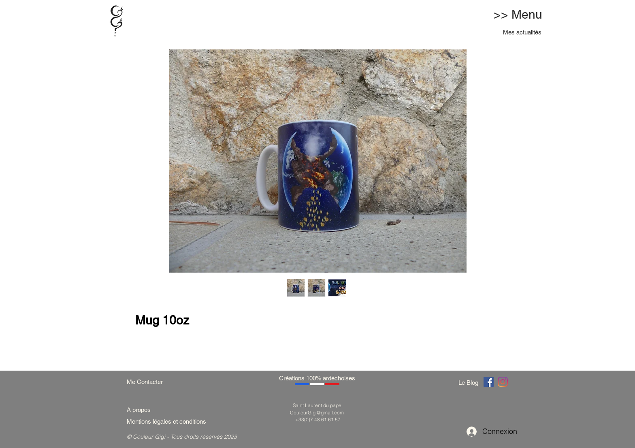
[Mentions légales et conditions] (176, 421)
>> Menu (518, 14)
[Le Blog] (469, 382)
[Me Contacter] (149, 382)
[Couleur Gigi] (489, 382)
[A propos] (142, 410)
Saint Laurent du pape (317, 405)
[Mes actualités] (522, 32)
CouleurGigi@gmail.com (317, 413)
